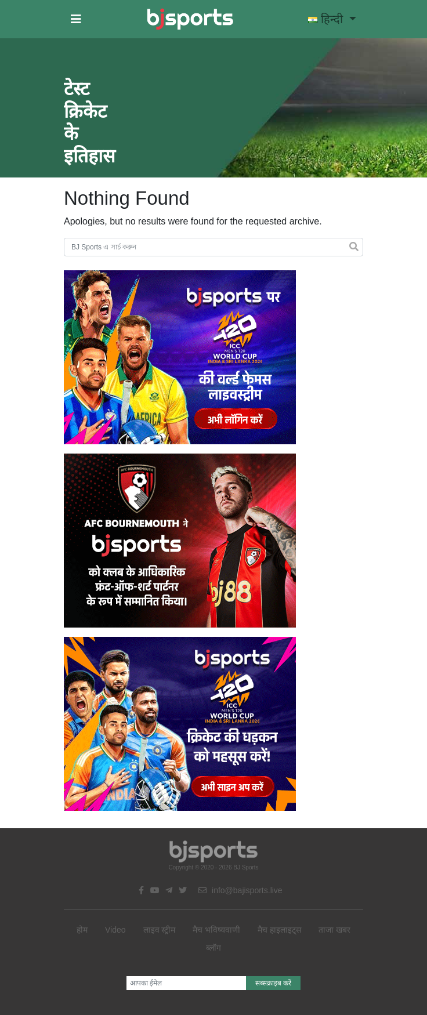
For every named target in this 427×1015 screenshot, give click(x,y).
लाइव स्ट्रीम (159, 929)
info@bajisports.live (240, 890)
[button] (76, 19)
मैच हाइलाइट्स (279, 929)
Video (115, 929)
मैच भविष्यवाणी (216, 929)
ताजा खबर (334, 929)
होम (82, 929)
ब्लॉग (213, 947)
